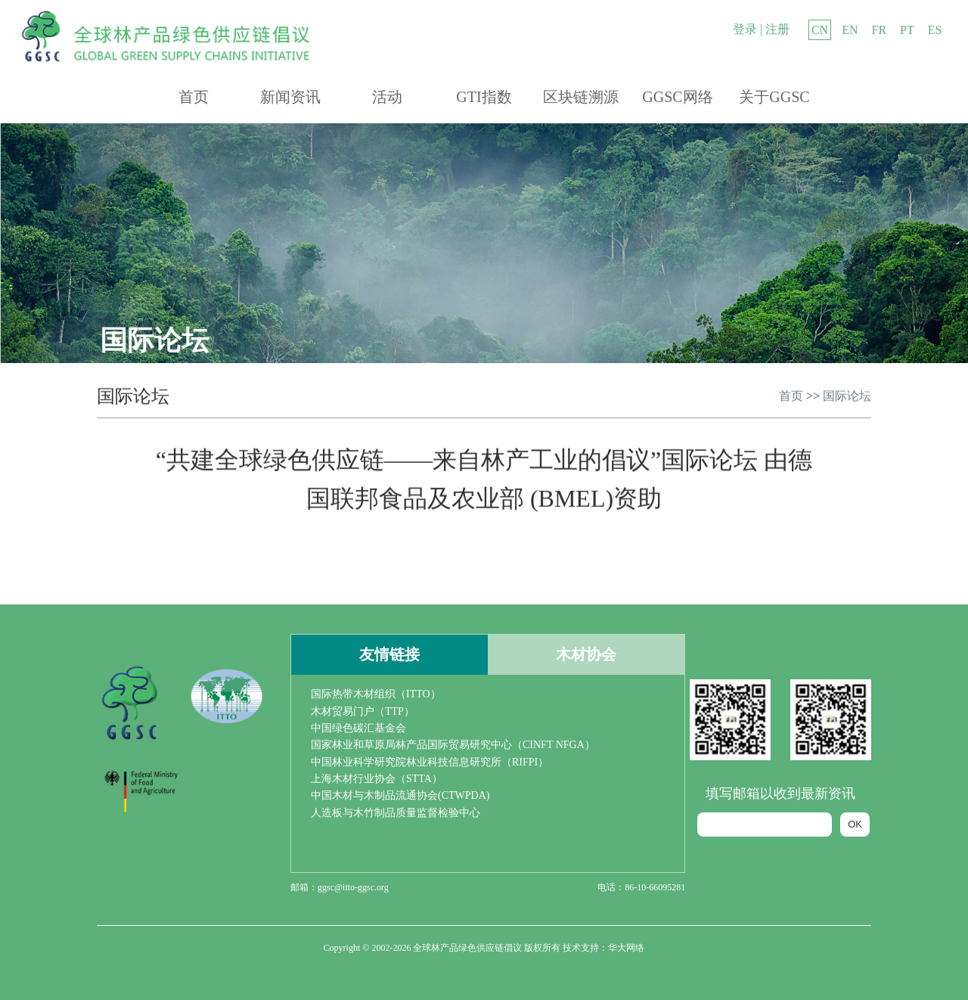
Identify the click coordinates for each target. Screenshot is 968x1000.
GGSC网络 (677, 97)
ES (935, 29)
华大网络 (626, 948)
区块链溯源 (581, 97)
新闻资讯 (290, 97)
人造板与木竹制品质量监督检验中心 (395, 812)
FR (878, 29)
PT (907, 29)
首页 (193, 97)
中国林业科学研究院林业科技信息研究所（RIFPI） (429, 762)
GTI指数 (483, 97)
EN (850, 29)
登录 (745, 29)
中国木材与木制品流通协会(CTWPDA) (400, 795)
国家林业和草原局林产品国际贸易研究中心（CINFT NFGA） (453, 744)
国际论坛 (847, 393)
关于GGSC (774, 97)
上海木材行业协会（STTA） (376, 778)
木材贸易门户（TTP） (362, 711)
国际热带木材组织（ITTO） (376, 694)
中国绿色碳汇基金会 (358, 728)
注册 (777, 29)
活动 (387, 97)
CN (819, 29)
